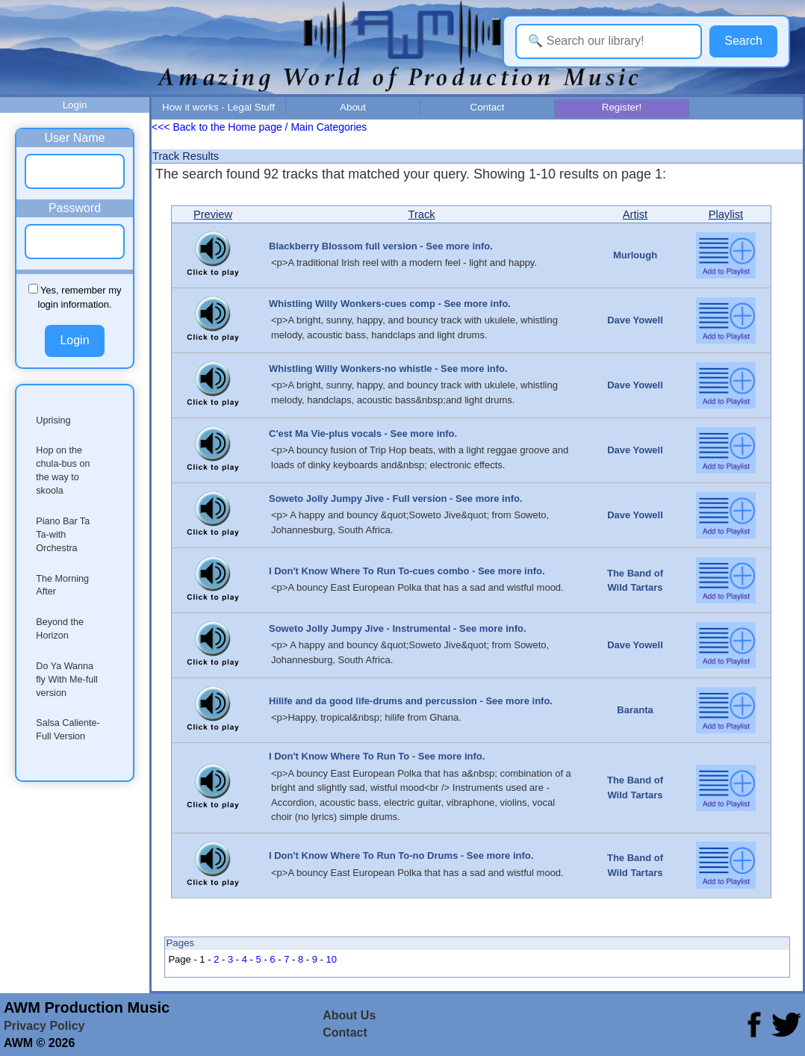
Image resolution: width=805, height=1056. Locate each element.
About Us (349, 1015)
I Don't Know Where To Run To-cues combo (369, 571)
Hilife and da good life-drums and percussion (373, 700)
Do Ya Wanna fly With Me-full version (67, 679)
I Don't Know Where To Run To (339, 756)
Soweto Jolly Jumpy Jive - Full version (358, 498)
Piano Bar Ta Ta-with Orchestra (63, 534)
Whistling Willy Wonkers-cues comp (352, 303)
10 (331, 959)
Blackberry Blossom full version (343, 246)
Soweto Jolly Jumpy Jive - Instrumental (359, 628)
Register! (621, 107)
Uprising (53, 420)
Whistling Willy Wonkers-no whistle (350, 368)
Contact (487, 107)
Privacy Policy (44, 1025)
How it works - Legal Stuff (218, 107)
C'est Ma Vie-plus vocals (325, 433)
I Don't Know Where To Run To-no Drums (363, 855)
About (353, 107)
